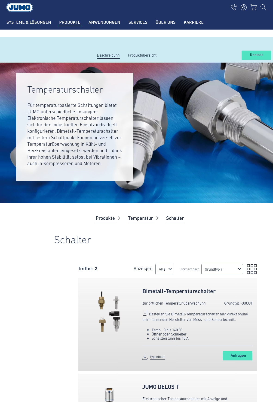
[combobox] (129, 274)
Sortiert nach (158, 271)
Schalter (175, 218)
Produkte (105, 218)
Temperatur (140, 218)
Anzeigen (129, 266)
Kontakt (256, 55)
